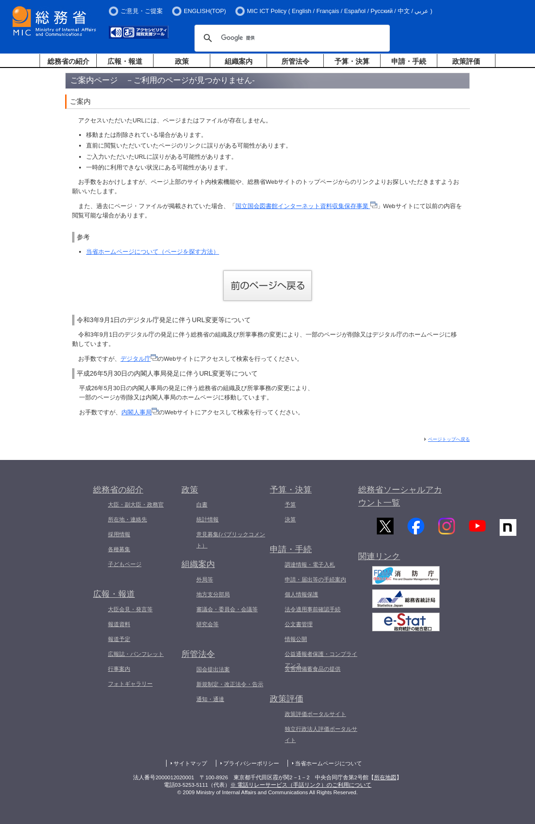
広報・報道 (124, 61)
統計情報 (207, 519)
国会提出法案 (213, 669)
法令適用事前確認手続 (313, 609)
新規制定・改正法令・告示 (229, 684)
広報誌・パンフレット (136, 654)
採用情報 (119, 534)
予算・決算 (351, 61)
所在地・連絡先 (127, 519)
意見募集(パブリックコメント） (230, 540)
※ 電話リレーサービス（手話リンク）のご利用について (300, 785)
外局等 (204, 579)
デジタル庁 (139, 358)
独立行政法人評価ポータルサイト (321, 734)
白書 (201, 504)
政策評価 (466, 61)
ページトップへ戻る (449, 439)
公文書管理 (299, 624)
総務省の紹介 (68, 61)
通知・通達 (210, 699)
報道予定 (119, 639)
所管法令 (295, 61)
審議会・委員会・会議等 (227, 609)
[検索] (291, 38)
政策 (182, 61)
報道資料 (119, 624)
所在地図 (385, 777)
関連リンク (379, 562)
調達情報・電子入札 (310, 564)
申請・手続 (408, 61)
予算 (290, 504)
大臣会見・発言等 (130, 609)
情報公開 (296, 639)
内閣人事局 (140, 412)
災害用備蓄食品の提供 (313, 669)
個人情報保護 (301, 594)
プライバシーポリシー (251, 763)
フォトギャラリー (130, 684)
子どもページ (124, 564)
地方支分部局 (213, 594)
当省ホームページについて (328, 763)
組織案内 (239, 61)
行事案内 (119, 669)
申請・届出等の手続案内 (315, 579)
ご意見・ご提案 (141, 10)
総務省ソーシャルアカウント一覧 (400, 496)
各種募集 (119, 549)
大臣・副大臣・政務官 (136, 504)
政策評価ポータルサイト (315, 714)
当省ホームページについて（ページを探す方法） (152, 251)
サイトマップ (190, 763)
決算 (290, 519)
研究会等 (207, 624)
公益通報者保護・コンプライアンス (321, 660)
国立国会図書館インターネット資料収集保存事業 (306, 206)
